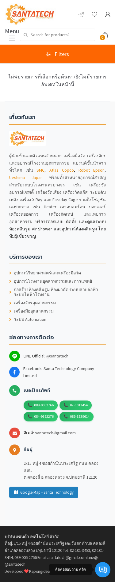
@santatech (57, 356)
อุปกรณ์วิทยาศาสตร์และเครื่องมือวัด (45, 273)
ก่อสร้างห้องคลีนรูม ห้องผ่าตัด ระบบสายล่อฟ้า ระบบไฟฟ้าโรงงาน (53, 292)
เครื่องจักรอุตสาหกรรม (32, 302)
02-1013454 (79, 405)
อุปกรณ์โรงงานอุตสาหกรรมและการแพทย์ (50, 281)
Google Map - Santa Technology (44, 492)
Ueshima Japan (26, 177)
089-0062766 (44, 405)
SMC (40, 170)
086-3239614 (80, 416)
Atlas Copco (61, 170)
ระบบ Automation (27, 319)
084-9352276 (44, 416)
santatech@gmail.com (55, 433)
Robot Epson (92, 170)
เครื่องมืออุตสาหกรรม (31, 311)
